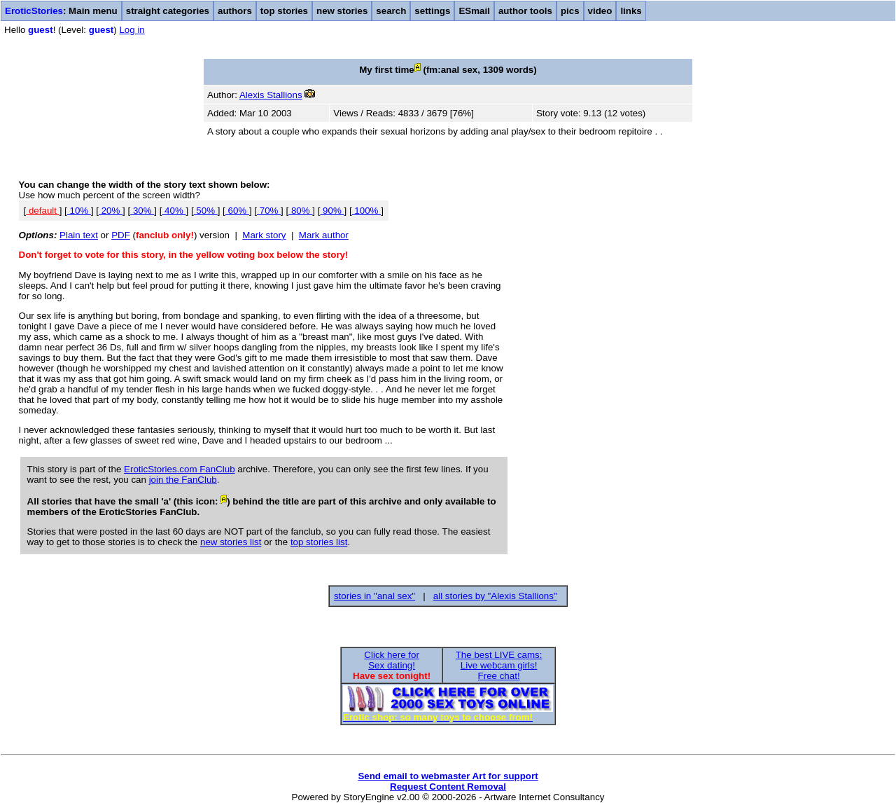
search (391, 11)
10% (79, 210)
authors (235, 11)
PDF (120, 235)
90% (332, 210)
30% (142, 210)
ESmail (473, 11)
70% (269, 210)
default (42, 210)
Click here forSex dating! (391, 660)
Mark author (324, 235)
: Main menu (61, 11)
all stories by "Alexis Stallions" (495, 596)
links (630, 11)
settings (432, 11)
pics (570, 11)
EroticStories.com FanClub (179, 469)
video (600, 11)
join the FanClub (183, 479)
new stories (342, 11)
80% (300, 210)
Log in (131, 30)
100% (367, 210)
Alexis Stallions (270, 95)
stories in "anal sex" (374, 596)
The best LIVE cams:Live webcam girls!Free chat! (499, 665)
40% (174, 210)
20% (110, 210)
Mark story (264, 235)
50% (206, 210)
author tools (525, 11)
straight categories (167, 11)
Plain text (78, 235)
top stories (284, 11)
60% (237, 210)
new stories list (230, 542)
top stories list (318, 542)
